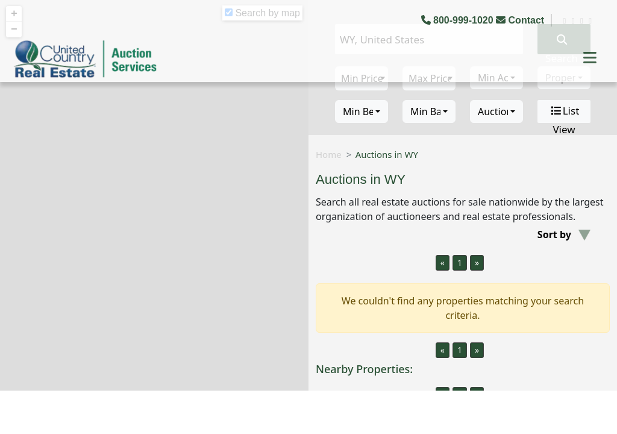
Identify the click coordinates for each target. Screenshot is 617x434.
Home (329, 154)
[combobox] (361, 111)
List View (564, 111)
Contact (521, 20)
